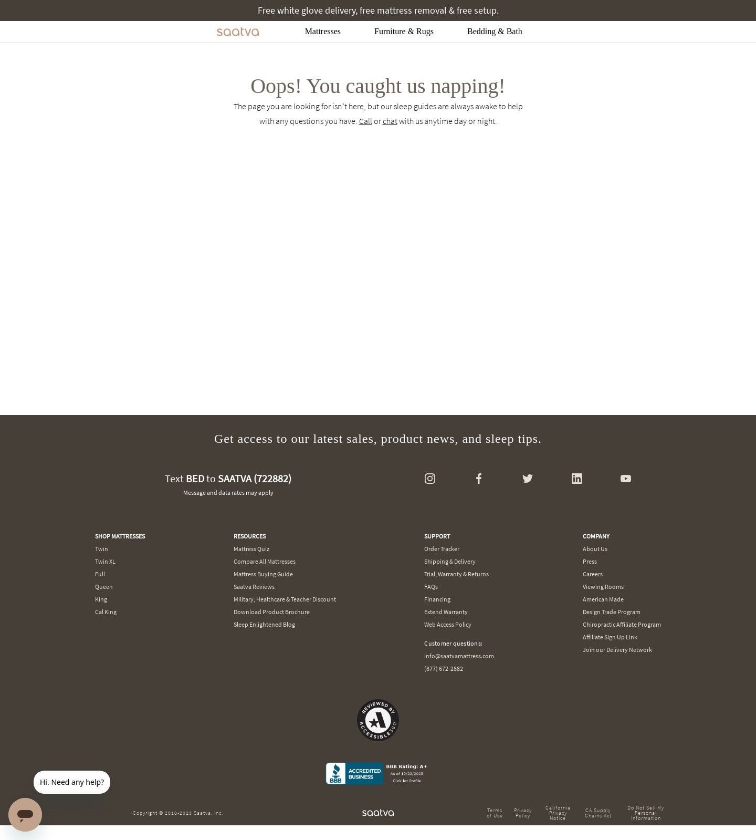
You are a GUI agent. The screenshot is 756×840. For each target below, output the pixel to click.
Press (590, 561)
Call (365, 121)
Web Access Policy (447, 624)
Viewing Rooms (603, 586)
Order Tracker (441, 549)
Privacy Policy (523, 813)
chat (390, 121)
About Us (595, 549)
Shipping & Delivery (450, 561)
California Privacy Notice (558, 813)
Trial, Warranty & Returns (456, 574)
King (101, 599)
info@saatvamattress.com (459, 656)
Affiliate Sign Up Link (610, 637)
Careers (593, 574)
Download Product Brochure (272, 612)
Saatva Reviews (254, 586)
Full (100, 574)
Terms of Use (495, 813)
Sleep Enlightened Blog (264, 624)
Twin (101, 549)
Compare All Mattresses (265, 561)
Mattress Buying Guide (263, 574)
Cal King (106, 612)
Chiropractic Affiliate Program (622, 624)
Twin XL (105, 561)
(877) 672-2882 (443, 668)
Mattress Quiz (251, 549)
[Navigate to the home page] (238, 32)
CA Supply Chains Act (598, 813)
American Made (603, 599)
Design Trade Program (611, 612)
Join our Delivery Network (617, 650)
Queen (104, 586)
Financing (437, 599)
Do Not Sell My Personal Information (645, 813)
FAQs (431, 586)
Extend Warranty (446, 612)
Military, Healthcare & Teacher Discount (285, 599)
